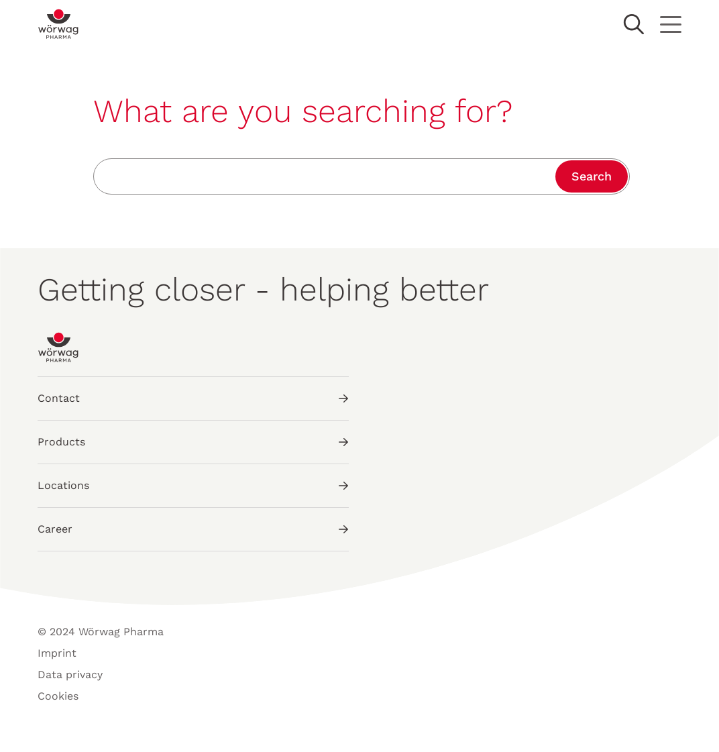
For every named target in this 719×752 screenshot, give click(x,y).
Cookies (58, 696)
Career (193, 529)
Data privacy (70, 674)
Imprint (57, 653)
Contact (193, 398)
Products (193, 441)
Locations (193, 485)
